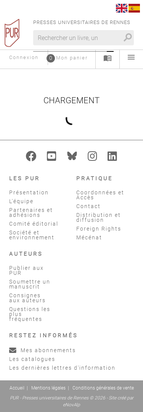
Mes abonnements (42, 350)
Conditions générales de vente (103, 388)
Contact (88, 206)
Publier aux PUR (26, 270)
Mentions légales (48, 388)
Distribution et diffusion (98, 217)
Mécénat (89, 237)
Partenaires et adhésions (31, 212)
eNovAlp (71, 404)
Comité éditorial (33, 224)
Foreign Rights (98, 229)
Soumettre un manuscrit (29, 284)
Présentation (29, 192)
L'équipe (21, 201)
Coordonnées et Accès (100, 194)
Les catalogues (32, 359)
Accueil (17, 388)
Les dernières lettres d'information (62, 368)
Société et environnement (32, 234)
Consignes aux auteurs (27, 297)
